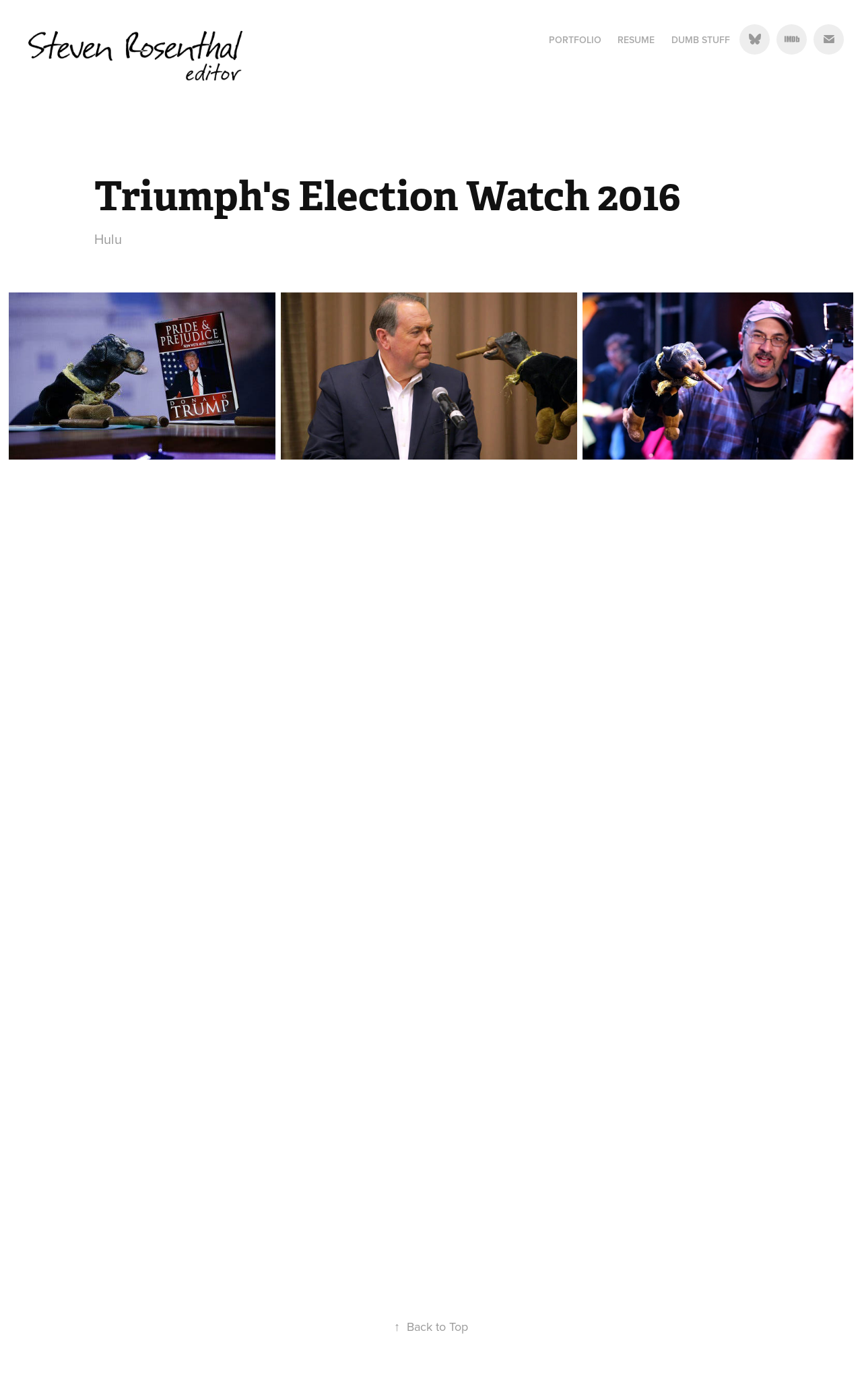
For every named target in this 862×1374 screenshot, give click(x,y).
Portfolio (575, 39)
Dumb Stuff (700, 39)
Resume (636, 39)
